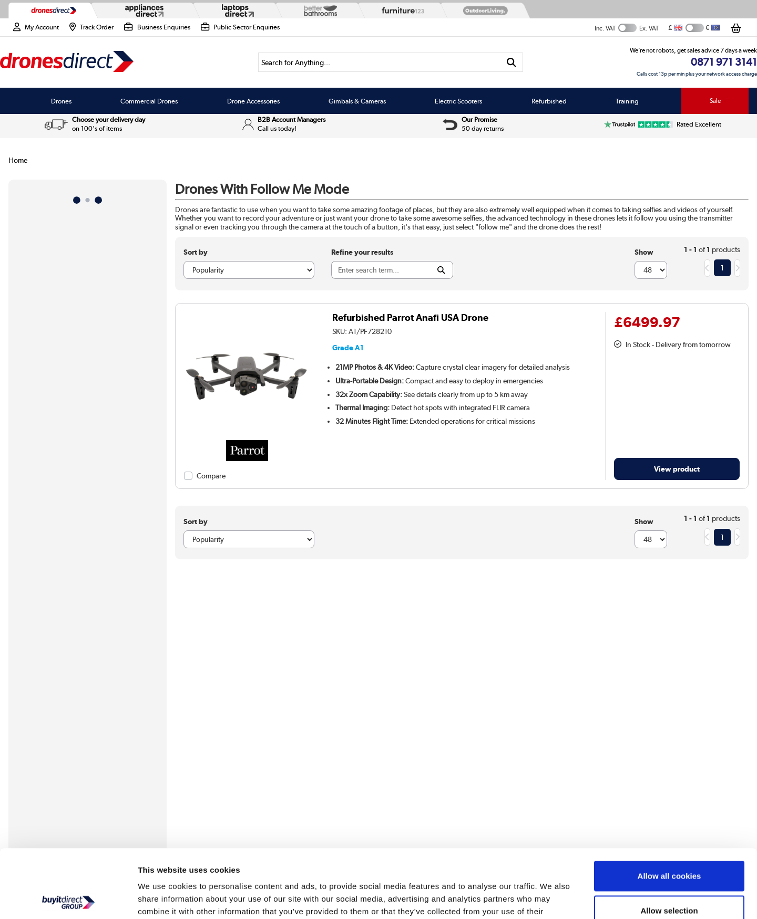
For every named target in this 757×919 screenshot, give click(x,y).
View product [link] (677, 468)
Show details (551, 898)
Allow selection (669, 842)
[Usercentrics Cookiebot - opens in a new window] (68, 898)
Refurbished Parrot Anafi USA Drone (410, 317)
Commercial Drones (149, 101)
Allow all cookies (669, 807)
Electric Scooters (458, 101)
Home (17, 160)
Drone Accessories (253, 101)
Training (627, 101)
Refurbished (549, 101)
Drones (61, 101)
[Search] (379, 62)
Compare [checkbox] (211, 476)
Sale (715, 101)
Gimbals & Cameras (357, 101)
